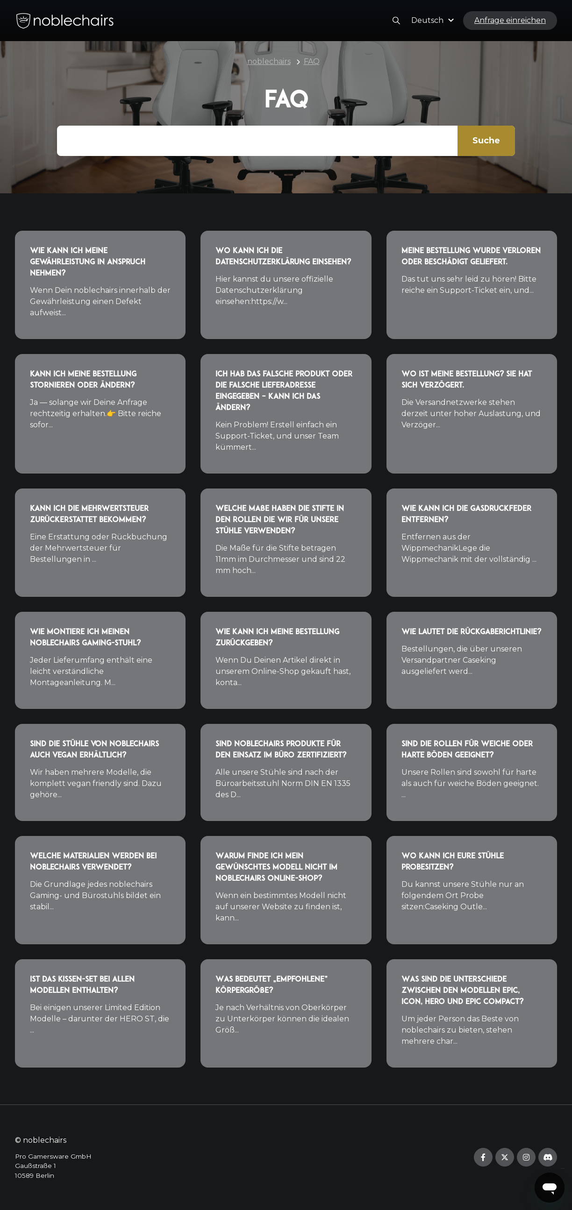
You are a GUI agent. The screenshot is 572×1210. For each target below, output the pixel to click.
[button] (434, 20)
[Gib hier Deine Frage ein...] (286, 141)
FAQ (312, 61)
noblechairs (269, 61)
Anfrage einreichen (510, 20)
